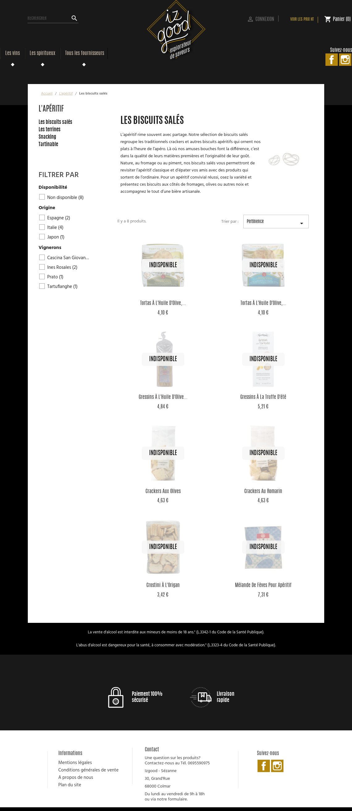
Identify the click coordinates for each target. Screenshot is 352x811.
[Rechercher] (52, 18)
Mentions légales (75, 763)
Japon (56, 237)
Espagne (58, 218)
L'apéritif (51, 109)
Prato (55, 277)
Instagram (345, 59)
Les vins (12, 53)
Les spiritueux (42, 53)
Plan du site (69, 785)
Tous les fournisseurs (84, 53)
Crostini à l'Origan (163, 585)
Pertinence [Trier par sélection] (276, 224)
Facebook (331, 59)
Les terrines (50, 129)
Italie (55, 227)
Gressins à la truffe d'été (263, 397)
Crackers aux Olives (163, 491)
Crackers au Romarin (263, 491)
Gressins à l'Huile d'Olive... (163, 397)
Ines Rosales (62, 267)
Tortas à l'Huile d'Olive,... (163, 303)
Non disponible (65, 197)
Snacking (47, 137)
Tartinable (48, 144)
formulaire (177, 799)
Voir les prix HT (302, 20)
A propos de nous (75, 777)
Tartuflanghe (62, 286)
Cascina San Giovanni (68, 258)
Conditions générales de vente (88, 770)
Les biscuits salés (55, 122)
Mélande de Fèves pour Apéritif (263, 585)
